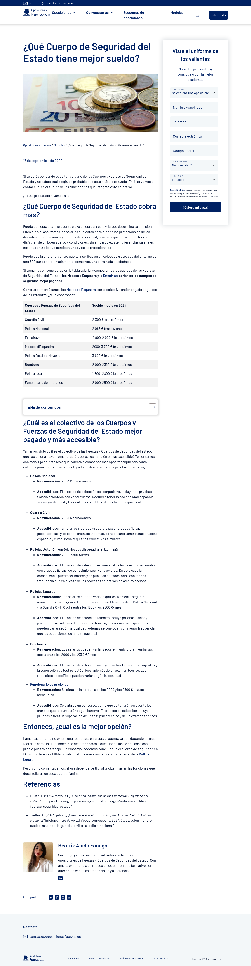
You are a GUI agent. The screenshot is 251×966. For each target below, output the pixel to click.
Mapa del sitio (161, 958)
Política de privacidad (131, 958)
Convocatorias (97, 12)
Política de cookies (99, 958)
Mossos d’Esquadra (81, 289)
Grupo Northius (177, 190)
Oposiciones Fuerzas (37, 145)
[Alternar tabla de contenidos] (150, 407)
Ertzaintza (110, 275)
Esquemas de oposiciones (134, 15)
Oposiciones (61, 12)
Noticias (177, 12)
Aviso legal (73, 958)
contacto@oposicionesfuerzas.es (51, 3)
